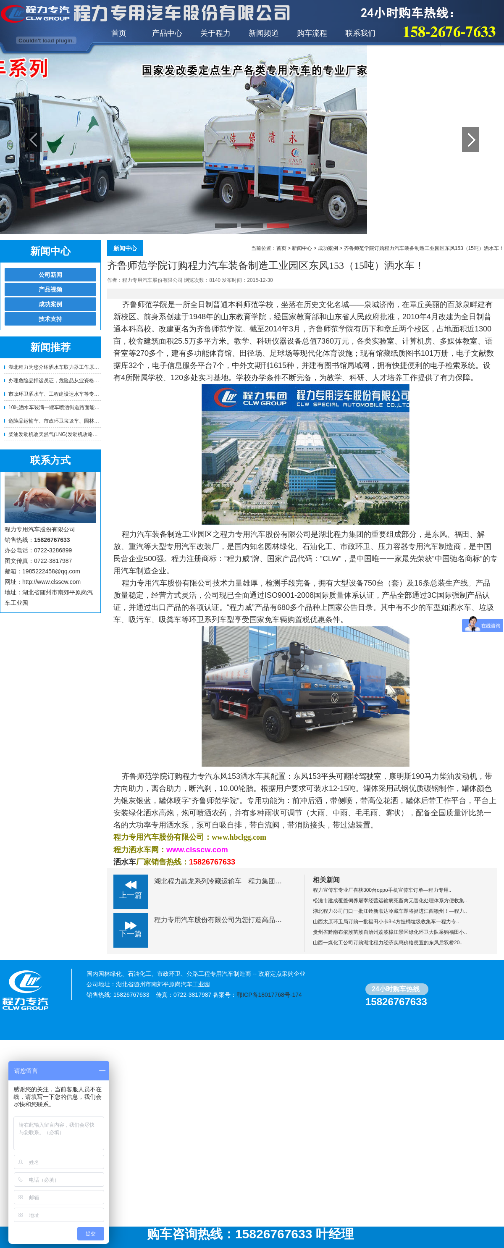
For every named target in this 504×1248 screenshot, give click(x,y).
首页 (118, 33)
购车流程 (312, 33)
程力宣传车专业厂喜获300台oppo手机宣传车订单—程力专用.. (382, 890)
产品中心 (167, 33)
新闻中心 (302, 248)
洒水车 (124, 862)
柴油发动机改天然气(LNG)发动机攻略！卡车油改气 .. (67, 434)
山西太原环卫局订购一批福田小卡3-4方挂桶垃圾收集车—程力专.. (386, 922)
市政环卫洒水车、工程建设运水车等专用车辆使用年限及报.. (75, 394)
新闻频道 (264, 33)
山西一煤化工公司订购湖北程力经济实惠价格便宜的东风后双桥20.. (387, 943)
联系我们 (360, 33)
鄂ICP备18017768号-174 (269, 994)
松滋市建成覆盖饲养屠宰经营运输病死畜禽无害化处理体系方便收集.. (390, 901)
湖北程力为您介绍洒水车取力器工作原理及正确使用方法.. (72, 367)
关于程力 (215, 33)
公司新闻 (50, 274)
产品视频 (50, 289)
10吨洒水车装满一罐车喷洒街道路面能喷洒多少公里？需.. (73, 407)
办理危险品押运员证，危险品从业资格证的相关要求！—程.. (75, 381)
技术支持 (50, 318)
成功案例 (50, 304)
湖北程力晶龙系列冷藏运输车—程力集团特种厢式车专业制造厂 (248, 881)
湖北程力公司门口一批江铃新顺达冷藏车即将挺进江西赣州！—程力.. (390, 911)
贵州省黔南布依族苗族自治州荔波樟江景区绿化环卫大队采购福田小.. (390, 932)
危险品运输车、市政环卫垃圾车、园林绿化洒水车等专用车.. (75, 421)
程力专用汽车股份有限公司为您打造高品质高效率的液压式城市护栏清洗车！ (268, 919)
